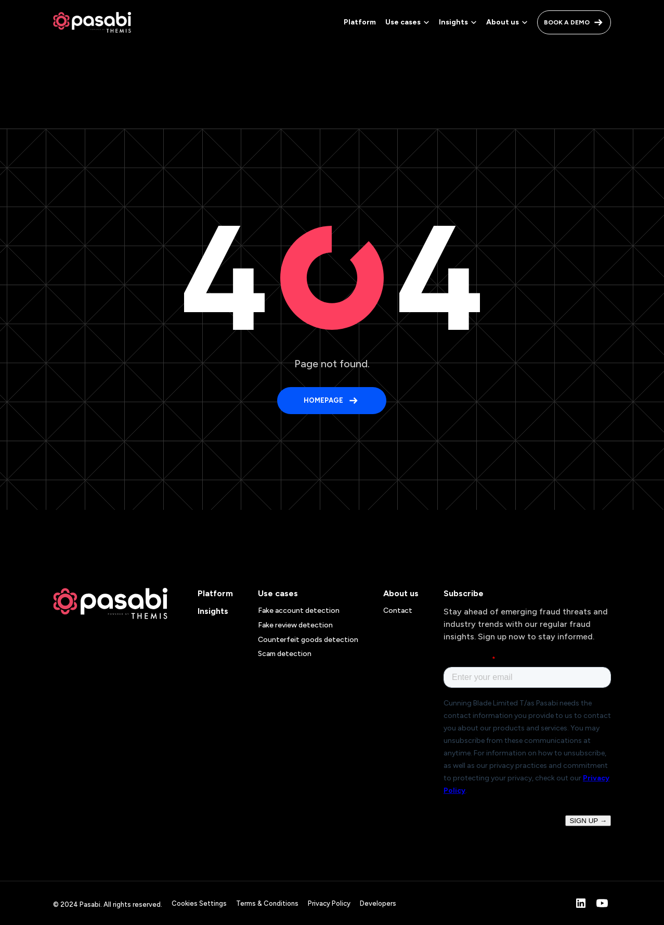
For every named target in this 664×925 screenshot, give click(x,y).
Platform (360, 22)
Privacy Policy (329, 903)
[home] (92, 22)
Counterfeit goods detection (308, 639)
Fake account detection (299, 610)
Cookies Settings (199, 903)
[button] (408, 22)
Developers (378, 903)
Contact (397, 610)
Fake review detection (295, 625)
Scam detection (284, 653)
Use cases (278, 593)
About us (401, 593)
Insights (213, 611)
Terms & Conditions (267, 903)
